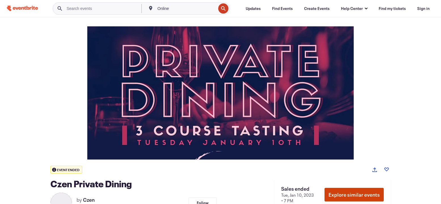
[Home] (22, 8)
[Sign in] (423, 8)
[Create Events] (317, 8)
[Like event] (387, 169)
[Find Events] (282, 8)
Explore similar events (354, 194)
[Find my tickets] (392, 8)
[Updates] (253, 8)
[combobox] (186, 8)
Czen (89, 199)
